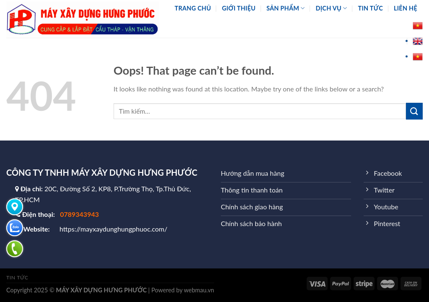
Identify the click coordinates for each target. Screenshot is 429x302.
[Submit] (414, 111)
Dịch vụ (331, 8)
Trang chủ (193, 8)
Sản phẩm (285, 8)
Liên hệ (405, 8)
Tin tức (370, 8)
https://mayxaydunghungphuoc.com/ (113, 229)
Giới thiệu (239, 8)
